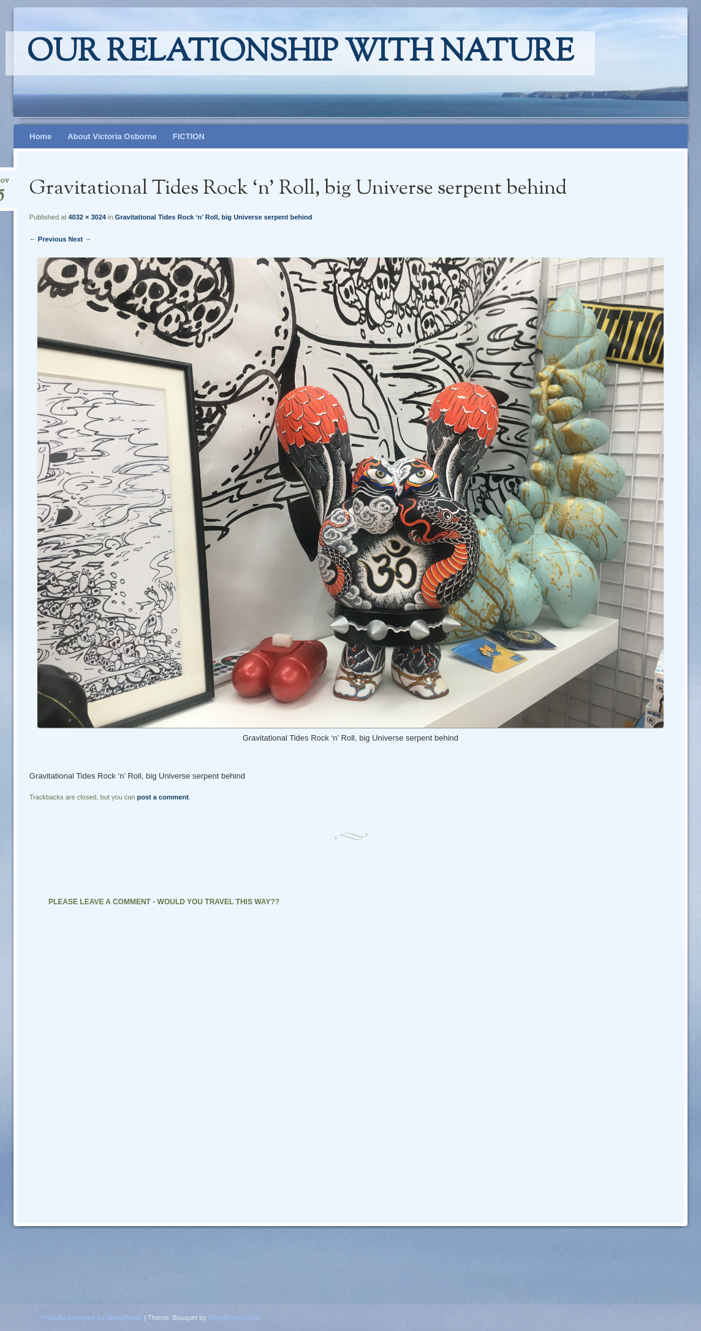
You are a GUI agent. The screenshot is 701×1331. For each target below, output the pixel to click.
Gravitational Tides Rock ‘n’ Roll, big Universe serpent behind (214, 217)
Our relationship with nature (300, 53)
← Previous (48, 239)
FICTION (189, 136)
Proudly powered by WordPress (91, 1317)
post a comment (162, 797)
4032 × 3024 (86, 217)
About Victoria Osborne (112, 136)
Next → (79, 239)
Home (40, 136)
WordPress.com (234, 1317)
